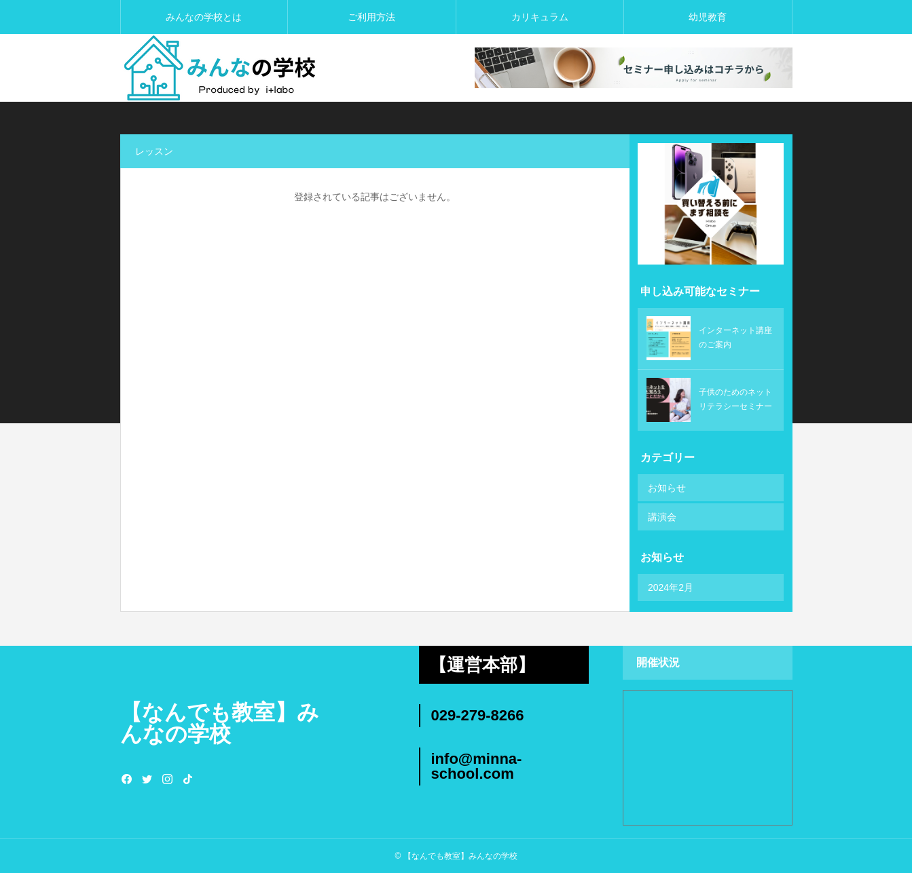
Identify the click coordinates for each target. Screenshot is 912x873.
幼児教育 (708, 17)
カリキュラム (539, 17)
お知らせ (667, 487)
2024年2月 (670, 587)
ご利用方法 (371, 17)
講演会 (662, 516)
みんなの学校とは (204, 17)
